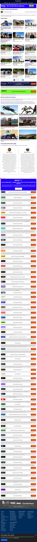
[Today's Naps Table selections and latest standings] (9, 122)
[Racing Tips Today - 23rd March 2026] (30, 72)
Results (17, 2)
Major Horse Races (12, 525)
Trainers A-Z (11, 530)
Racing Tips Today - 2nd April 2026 (30, 27)
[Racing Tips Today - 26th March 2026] (18, 59)
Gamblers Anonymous (20, 506)
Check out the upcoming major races (7, 115)
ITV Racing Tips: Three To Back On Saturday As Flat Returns (30, 52)
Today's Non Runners (12, 527)
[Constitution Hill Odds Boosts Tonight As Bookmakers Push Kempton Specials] (30, 59)
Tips (9, 2)
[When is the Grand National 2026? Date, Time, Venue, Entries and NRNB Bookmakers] (6, 35)
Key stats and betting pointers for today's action (27, 127)
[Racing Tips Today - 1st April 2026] (18, 35)
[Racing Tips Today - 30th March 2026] (6, 48)
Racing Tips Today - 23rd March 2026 (30, 76)
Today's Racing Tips (3, 523)
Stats (12, 2)
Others (11, 11)
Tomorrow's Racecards (13, 524)
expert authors (20, 15)
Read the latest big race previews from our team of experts (9, 140)
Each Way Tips (3, 526)
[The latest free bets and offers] (27, 134)
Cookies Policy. (16, 537)
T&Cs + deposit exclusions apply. (16, 391)
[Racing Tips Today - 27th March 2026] (6, 59)
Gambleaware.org (27, 221)
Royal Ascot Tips (3, 528)
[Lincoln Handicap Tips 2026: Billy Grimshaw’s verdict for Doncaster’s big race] (18, 48)
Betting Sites (30, 2)
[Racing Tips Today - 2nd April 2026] (30, 23)
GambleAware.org (17, 290)
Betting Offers (25, 2)
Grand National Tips (3, 530)
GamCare (32, 505)
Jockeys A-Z (11, 529)
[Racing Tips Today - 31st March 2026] (30, 35)
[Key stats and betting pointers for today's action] (27, 122)
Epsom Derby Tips (3, 529)
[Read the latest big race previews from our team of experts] (9, 134)
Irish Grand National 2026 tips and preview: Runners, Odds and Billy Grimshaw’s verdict (6, 28)
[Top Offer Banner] (18, 6)
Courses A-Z (11, 528)
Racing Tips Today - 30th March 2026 (5, 52)
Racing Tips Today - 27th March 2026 (5, 64)
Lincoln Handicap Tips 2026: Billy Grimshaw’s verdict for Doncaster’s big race (18, 52)
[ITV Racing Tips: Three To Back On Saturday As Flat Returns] (30, 48)
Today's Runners (12, 526)
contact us (7, 16)
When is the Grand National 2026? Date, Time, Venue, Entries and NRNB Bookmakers (6, 41)
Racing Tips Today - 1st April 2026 (18, 40)
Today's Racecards (12, 523)
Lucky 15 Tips (2, 524)
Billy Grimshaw (6, 11)
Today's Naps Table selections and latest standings (8, 128)
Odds (14, 2)
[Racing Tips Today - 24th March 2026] (18, 72)
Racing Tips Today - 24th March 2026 (17, 76)
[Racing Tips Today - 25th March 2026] (6, 72)
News (21, 2)
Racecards (6, 2)
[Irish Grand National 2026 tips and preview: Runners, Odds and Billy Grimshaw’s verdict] (6, 23)
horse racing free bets (15, 103)
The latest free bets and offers (24, 140)
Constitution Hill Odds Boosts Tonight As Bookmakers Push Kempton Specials (30, 65)
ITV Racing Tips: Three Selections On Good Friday (18, 27)
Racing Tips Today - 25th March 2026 (5, 76)
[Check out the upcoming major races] (9, 110)
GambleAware (15, 506)
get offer (33, 192)
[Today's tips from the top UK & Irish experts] (27, 110)
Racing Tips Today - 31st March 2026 (29, 40)
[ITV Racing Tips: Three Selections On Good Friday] (18, 23)
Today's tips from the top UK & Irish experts (26, 115)
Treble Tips (2, 527)
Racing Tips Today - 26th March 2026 (17, 64)
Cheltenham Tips (3, 525)
